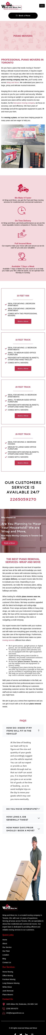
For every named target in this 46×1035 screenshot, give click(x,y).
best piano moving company (24, 103)
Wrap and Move (13, 82)
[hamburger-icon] (42, 5)
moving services (8, 640)
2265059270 (23, 499)
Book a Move (23, 15)
